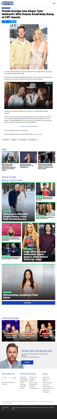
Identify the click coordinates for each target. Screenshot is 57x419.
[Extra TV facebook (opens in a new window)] (5, 378)
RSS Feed (4, 384)
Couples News (24, 381)
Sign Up (27, 362)
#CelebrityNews (22, 139)
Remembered (33, 384)
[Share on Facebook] (5, 21)
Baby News (23, 377)
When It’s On (46, 379)
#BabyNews (14, 139)
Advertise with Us (47, 383)
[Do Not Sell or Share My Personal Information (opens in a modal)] (49, 390)
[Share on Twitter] (13, 21)
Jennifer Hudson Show (25, 407)
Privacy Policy (5, 401)
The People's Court (43, 407)
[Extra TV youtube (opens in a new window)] (14, 378)
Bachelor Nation (16, 407)
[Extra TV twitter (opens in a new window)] (8, 378)
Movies (31, 381)
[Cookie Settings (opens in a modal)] (47, 386)
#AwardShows (6, 139)
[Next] (54, 330)
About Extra (46, 377)
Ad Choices (19, 401)
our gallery (39, 134)
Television (32, 386)
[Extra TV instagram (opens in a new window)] (11, 378)
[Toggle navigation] (54, 3)
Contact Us (46, 384)
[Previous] (3, 330)
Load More (28, 303)
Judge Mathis (35, 407)
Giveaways (23, 384)
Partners (45, 381)
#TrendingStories (32, 139)
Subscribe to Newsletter (8, 382)
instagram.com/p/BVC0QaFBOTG (28, 126)
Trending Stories (34, 388)
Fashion (22, 383)
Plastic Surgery (33, 383)
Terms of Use (13, 401)
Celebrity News (6, 8)
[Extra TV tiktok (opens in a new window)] (2, 378)
